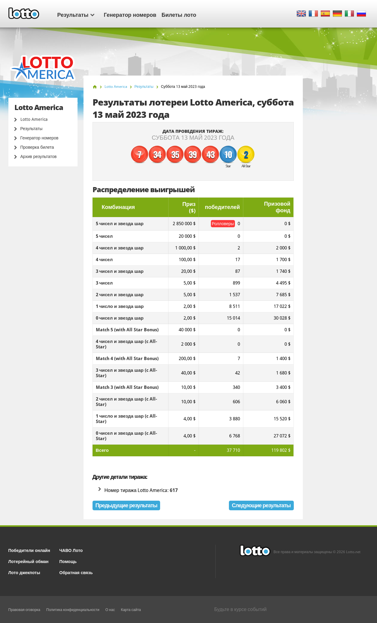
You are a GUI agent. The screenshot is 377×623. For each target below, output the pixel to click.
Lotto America (33, 119)
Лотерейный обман (28, 561)
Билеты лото (179, 14)
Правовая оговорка (24, 610)
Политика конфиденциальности (72, 610)
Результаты (75, 14)
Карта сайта (131, 610)
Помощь (68, 561)
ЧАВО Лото (71, 550)
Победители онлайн (29, 550)
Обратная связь (76, 572)
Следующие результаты (261, 505)
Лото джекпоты (24, 572)
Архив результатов (38, 156)
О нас (110, 610)
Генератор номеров (130, 14)
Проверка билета (37, 147)
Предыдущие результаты (126, 505)
